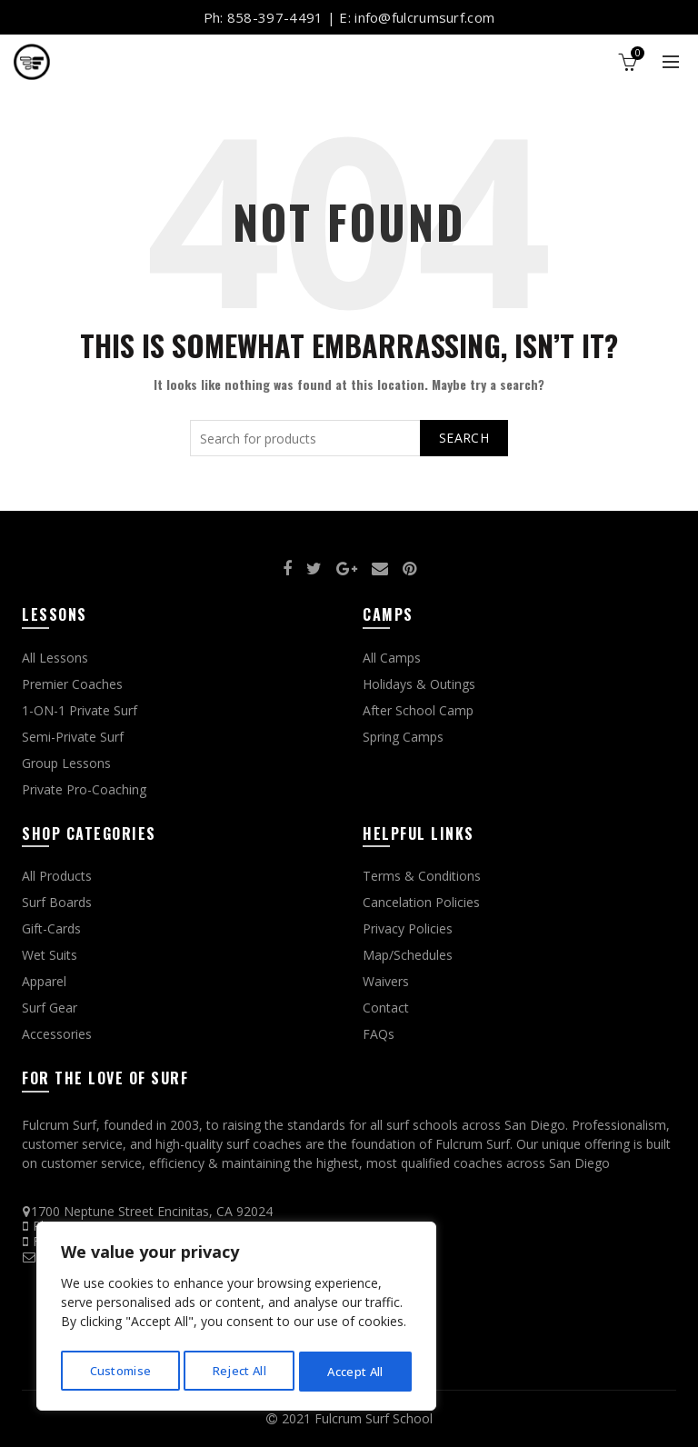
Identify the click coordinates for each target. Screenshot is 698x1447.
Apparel (44, 981)
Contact (386, 1007)
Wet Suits (49, 954)
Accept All (355, 1371)
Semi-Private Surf (73, 736)
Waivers (386, 981)
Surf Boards (57, 902)
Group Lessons (66, 763)
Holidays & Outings (419, 684)
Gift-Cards (51, 928)
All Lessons (55, 657)
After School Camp (418, 710)
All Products (57, 875)
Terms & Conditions (422, 875)
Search (464, 437)
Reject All (239, 1371)
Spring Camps (403, 736)
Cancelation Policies (421, 902)
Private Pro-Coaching (84, 789)
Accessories (57, 1034)
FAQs (378, 1034)
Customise (119, 1371)
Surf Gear (49, 1007)
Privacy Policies (408, 928)
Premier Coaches (72, 684)
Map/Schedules (408, 954)
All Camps (392, 657)
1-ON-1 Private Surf (79, 710)
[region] (236, 1319)
